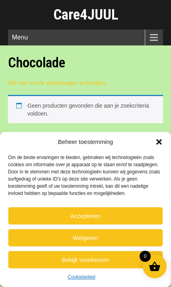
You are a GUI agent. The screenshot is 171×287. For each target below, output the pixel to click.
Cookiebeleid (81, 277)
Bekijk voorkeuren (85, 259)
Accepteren (85, 215)
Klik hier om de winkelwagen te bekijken (57, 83)
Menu (20, 37)
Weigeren (85, 237)
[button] (159, 142)
